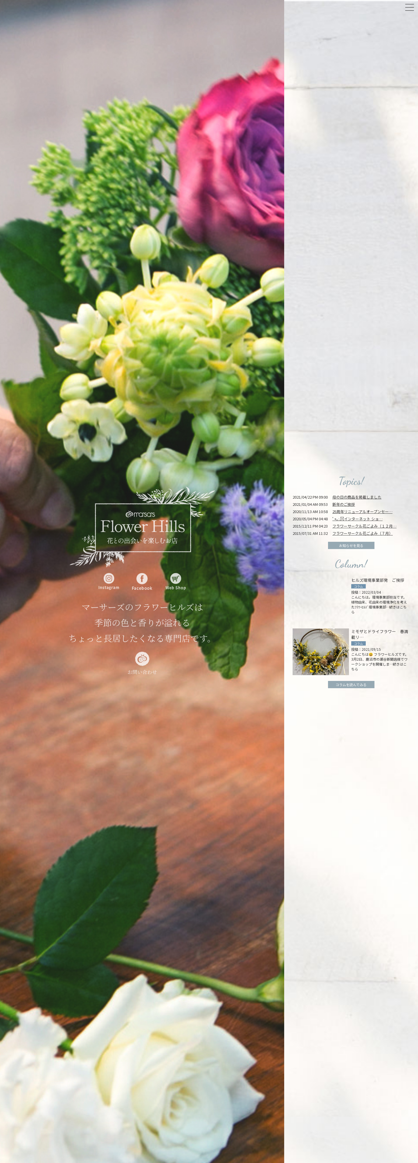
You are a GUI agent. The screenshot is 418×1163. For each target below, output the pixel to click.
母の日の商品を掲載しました (356, 497)
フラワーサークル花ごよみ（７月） (362, 533)
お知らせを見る (351, 545)
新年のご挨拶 (343, 504)
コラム (358, 586)
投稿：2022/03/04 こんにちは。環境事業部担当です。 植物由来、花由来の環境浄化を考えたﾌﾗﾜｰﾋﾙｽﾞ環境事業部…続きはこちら (379, 602)
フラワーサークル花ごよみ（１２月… (364, 526)
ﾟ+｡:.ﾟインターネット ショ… (357, 518)
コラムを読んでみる (351, 684)
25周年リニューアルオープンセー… (362, 511)
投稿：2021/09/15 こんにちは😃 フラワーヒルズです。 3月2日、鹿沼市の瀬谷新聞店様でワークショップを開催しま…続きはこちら (379, 659)
